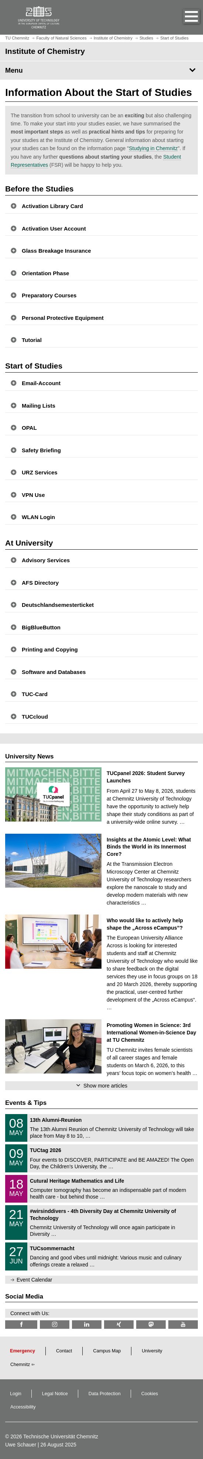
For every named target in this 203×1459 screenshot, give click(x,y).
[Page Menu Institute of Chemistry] (101, 70)
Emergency (22, 1350)
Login (15, 1393)
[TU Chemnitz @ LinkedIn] (87, 1324)
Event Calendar (34, 1280)
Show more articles (105, 1086)
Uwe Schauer (20, 1445)
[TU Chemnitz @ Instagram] (54, 1324)
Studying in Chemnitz (153, 148)
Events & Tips (26, 1102)
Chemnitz (20, 1364)
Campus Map (107, 1350)
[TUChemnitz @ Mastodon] (151, 1324)
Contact (64, 1350)
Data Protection (105, 1393)
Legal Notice (55, 1393)
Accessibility (23, 1407)
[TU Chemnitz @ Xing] (119, 1324)
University (152, 1350)
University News (29, 756)
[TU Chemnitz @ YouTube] (183, 1324)
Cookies (149, 1393)
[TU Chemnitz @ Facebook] (21, 1324)
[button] (184, 17)
